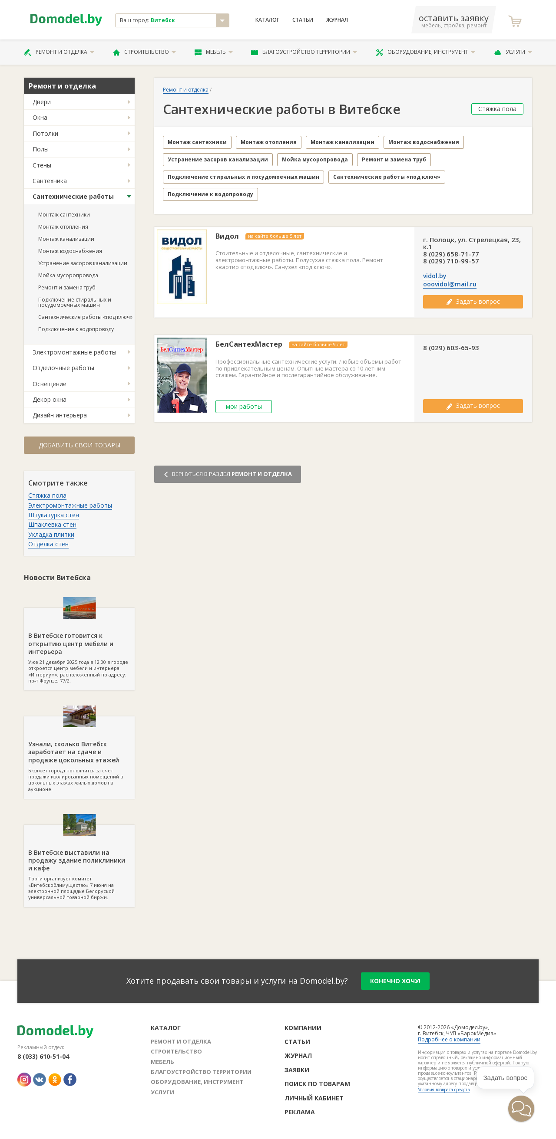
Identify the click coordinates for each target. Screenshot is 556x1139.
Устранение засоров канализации (82, 263)
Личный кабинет (314, 1098)
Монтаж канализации (66, 239)
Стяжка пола (47, 495)
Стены (42, 165)
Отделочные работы (63, 368)
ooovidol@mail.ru (450, 284)
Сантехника (50, 181)
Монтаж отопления (63, 226)
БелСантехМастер (248, 344)
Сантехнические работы (73, 196)
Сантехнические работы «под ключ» (85, 317)
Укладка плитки (51, 534)
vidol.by (435, 276)
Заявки (297, 1070)
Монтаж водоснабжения (70, 251)
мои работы (244, 406)
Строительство (144, 52)
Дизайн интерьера (60, 415)
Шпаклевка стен (52, 524)
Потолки (45, 133)
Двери (42, 102)
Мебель (214, 52)
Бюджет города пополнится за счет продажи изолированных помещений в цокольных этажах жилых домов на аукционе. (79, 754)
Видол (227, 236)
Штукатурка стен (53, 515)
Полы (41, 149)
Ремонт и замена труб (67, 287)
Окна (40, 117)
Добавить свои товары (79, 445)
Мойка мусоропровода (68, 275)
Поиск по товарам (317, 1083)
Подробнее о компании (449, 1039)
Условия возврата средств (444, 1089)
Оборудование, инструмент (425, 52)
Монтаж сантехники (64, 214)
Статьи (302, 19)
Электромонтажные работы (74, 352)
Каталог (267, 19)
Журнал (337, 19)
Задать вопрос (473, 301)
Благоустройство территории (304, 52)
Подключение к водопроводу (76, 329)
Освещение (49, 384)
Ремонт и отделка (59, 52)
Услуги (513, 52)
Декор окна (49, 399)
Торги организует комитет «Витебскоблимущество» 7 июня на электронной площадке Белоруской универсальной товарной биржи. (79, 862)
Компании (303, 1027)
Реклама (300, 1112)
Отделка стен (48, 544)
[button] (521, 1109)
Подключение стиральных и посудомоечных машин (74, 302)
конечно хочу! (395, 981)
